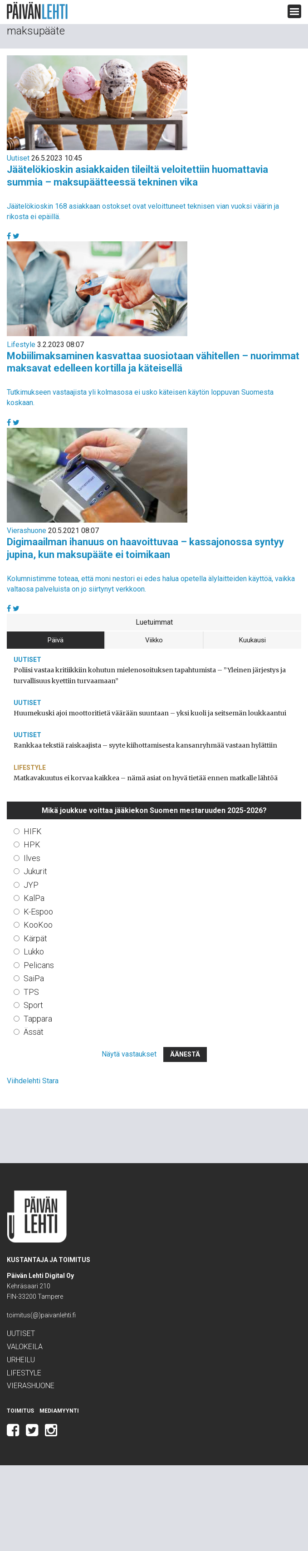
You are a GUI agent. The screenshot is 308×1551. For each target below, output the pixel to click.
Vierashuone (26, 530)
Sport (33, 1005)
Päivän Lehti (37, 11)
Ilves (32, 858)
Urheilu (21, 1359)
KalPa (34, 898)
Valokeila (25, 1346)
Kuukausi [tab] (252, 640)
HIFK (33, 831)
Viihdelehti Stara (33, 1080)
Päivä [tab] (56, 640)
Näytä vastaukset (129, 1054)
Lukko (34, 951)
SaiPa (34, 978)
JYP (31, 885)
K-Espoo (38, 911)
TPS (31, 992)
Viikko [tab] (154, 640)
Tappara (38, 1018)
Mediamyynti (59, 1411)
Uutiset (18, 158)
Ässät (34, 1032)
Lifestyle (21, 344)
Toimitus (20, 1411)
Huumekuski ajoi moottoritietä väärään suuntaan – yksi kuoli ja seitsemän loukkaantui (150, 713)
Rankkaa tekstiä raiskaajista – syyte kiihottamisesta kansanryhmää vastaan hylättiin (145, 745)
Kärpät (35, 938)
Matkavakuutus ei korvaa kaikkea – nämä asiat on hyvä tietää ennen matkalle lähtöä (146, 778)
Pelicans (39, 965)
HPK (32, 844)
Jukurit (35, 871)
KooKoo (38, 925)
